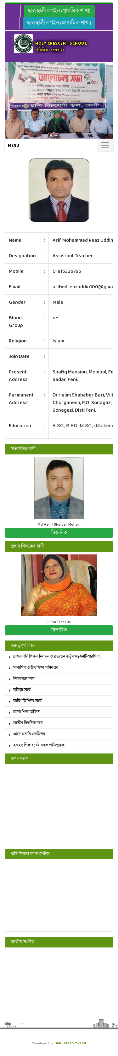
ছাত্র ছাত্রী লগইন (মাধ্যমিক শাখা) (59, 23)
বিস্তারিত (59, 532)
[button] (13, 100)
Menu (13, 145)
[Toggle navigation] (105, 145)
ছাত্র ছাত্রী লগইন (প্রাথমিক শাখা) (59, 11)
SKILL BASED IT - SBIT (71, 1043)
